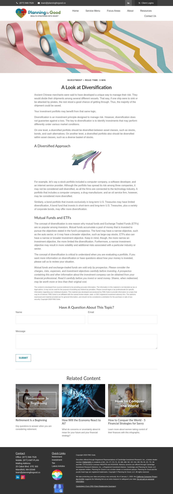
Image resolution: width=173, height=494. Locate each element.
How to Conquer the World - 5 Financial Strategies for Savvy (126, 421)
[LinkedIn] (128, 3)
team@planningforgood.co (51, 3)
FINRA (84, 462)
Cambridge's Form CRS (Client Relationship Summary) (96, 486)
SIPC (90, 462)
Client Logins (146, 3)
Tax (53, 463)
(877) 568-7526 (25, 3)
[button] (75, 10)
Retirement (57, 457)
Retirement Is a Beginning (31, 420)
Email (91, 312)
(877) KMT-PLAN (31, 460)
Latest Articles (58, 466)
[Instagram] (23, 477)
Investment (57, 460)
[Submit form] (23, 358)
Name (19, 312)
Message (20, 331)
